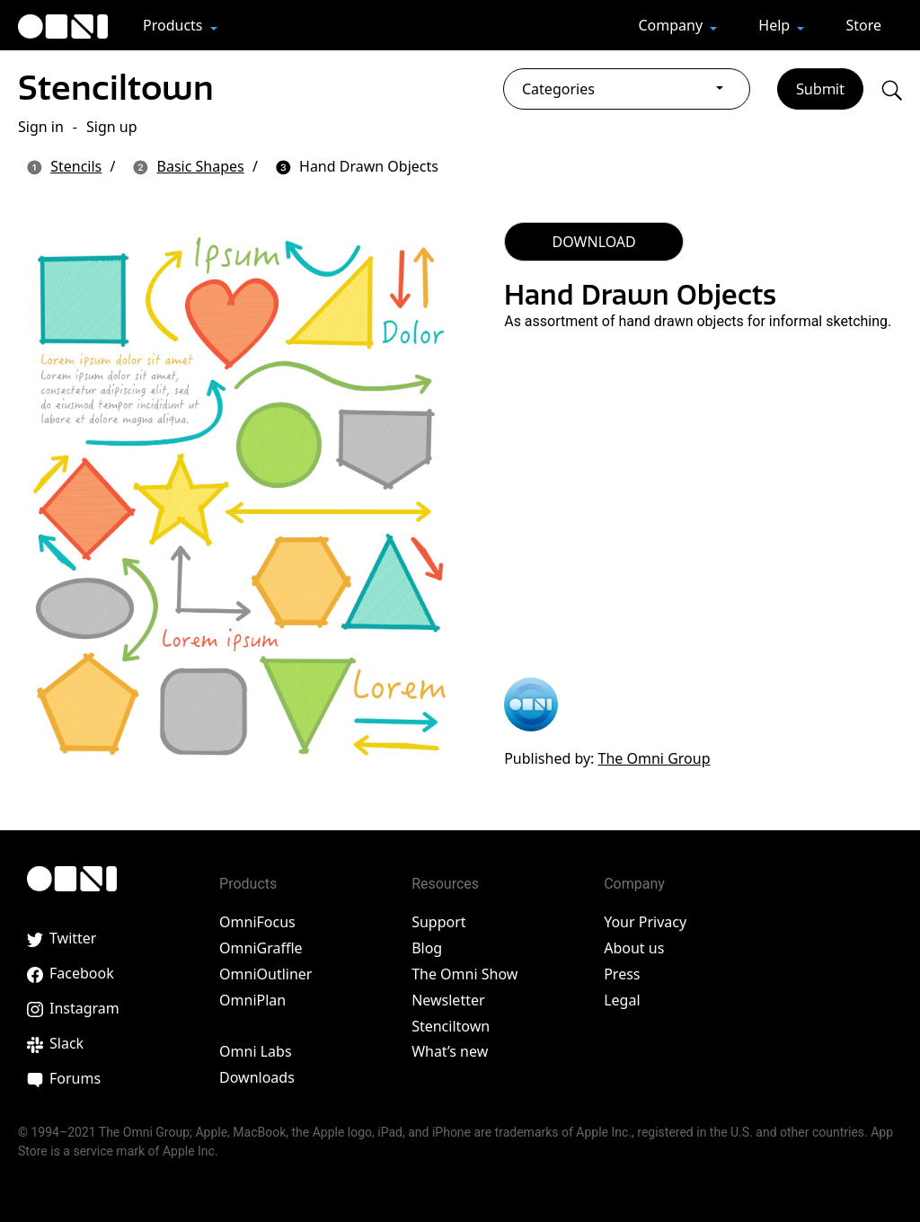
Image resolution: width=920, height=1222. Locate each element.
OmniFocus (257, 922)
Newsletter (447, 1000)
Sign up (111, 127)
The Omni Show (464, 974)
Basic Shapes (200, 166)
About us (634, 948)
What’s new (449, 1051)
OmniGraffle (261, 948)
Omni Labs (255, 1051)
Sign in (41, 127)
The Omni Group (654, 758)
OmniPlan (252, 1000)
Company (672, 25)
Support (438, 922)
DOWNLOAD (594, 242)
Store (863, 25)
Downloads (257, 1077)
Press (622, 974)
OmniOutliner (265, 974)
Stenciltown (116, 87)
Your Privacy (645, 922)
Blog (426, 948)
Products (175, 25)
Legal (622, 1000)
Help (775, 25)
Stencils (76, 166)
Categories (558, 89)
